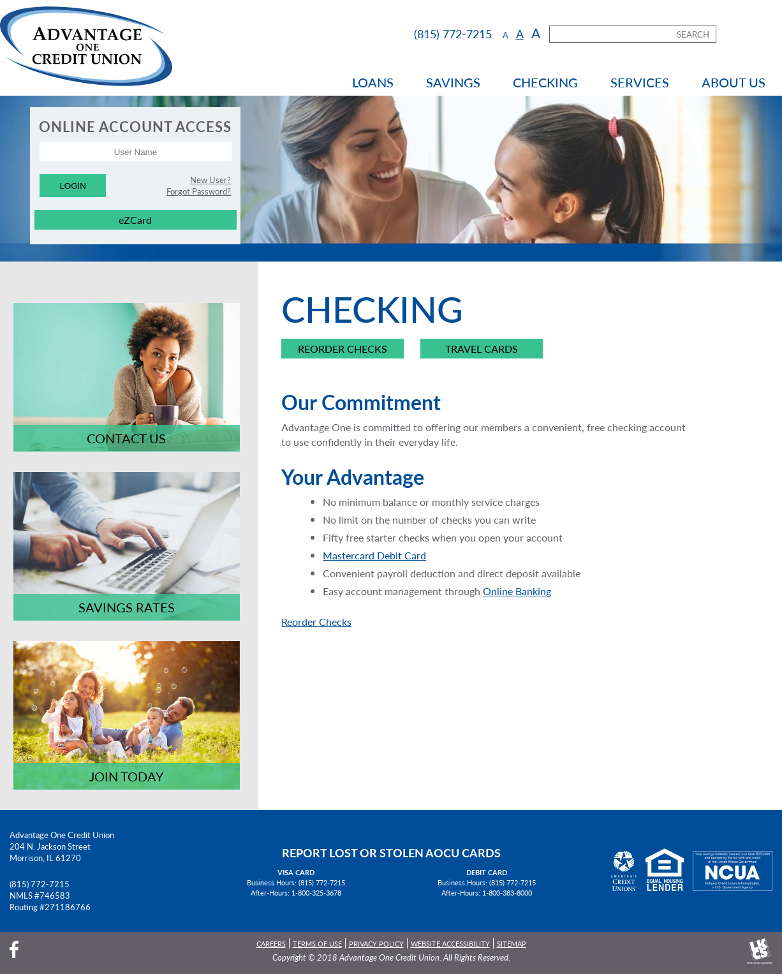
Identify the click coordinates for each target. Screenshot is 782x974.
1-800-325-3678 (316, 892)
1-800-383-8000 (507, 892)
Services (639, 82)
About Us (733, 82)
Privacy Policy (376, 943)
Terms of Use (317, 943)
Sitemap (511, 943)
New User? (210, 180)
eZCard (135, 219)
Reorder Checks (342, 348)
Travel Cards (481, 348)
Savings (453, 82)
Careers (271, 943)
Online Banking (517, 591)
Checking (545, 82)
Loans (373, 82)
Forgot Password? (198, 191)
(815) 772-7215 (40, 884)
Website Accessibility (450, 943)
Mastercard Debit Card (374, 555)
